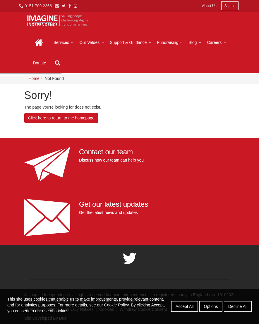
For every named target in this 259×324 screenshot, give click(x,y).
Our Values (92, 42)
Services (64, 42)
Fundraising (170, 42)
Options (211, 306)
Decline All (237, 306)
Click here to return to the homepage (61, 118)
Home (39, 42)
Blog (195, 42)
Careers (217, 42)
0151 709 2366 (35, 6)
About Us (209, 6)
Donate (39, 63)
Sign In (229, 6)
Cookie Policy (116, 305)
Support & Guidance (131, 42)
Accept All (184, 306)
